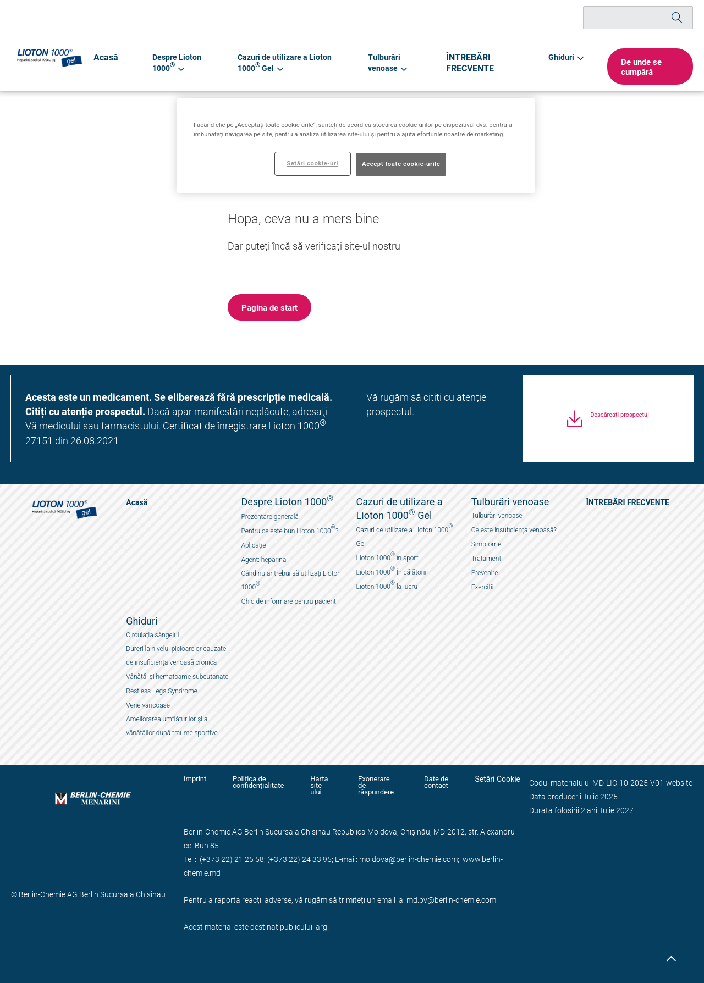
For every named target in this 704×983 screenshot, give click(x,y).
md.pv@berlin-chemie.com (451, 893)
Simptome (486, 544)
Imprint (195, 779)
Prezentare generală (269, 517)
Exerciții (482, 587)
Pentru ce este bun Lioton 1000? (289, 529)
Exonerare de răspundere (372, 782)
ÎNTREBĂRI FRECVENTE (474, 62)
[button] (648, 66)
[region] (356, 145)
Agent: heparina (263, 560)
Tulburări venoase (496, 516)
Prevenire (484, 573)
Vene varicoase (148, 705)
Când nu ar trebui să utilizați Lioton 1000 (290, 580)
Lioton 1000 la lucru (386, 585)
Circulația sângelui (152, 635)
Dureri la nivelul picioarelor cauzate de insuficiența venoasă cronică (176, 655)
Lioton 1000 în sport (387, 556)
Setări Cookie (497, 779)
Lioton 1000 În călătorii (391, 571)
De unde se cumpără (637, 66)
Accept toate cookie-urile (401, 164)
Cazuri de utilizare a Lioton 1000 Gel (404, 535)
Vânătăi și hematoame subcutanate (177, 677)
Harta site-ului (315, 782)
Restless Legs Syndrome (161, 691)
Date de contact (434, 782)
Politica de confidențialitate (253, 782)
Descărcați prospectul (619, 421)
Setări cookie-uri (312, 163)
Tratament (486, 558)
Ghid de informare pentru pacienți (289, 601)
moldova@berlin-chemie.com (408, 852)
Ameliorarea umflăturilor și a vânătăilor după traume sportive (171, 726)
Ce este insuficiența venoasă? (514, 530)
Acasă (104, 57)
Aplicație (253, 545)
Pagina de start (269, 307)
